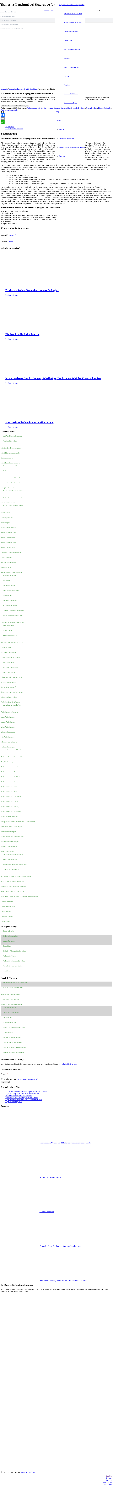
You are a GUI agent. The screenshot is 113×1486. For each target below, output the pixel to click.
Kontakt (109, 1412)
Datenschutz (107, 1416)
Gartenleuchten (91, 42)
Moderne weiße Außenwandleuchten (18, 1029)
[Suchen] (60, 179)
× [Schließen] (2, 1480)
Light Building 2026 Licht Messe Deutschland (22, 1027)
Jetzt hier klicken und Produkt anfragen (15, 39)
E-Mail (4, 1008)
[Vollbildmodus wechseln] (4, 1482)
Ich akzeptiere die (19, 1013)
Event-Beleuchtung (30, 23)
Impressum (108, 1418)
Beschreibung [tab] (10, 60)
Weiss (11, 175)
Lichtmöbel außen (104, 42)
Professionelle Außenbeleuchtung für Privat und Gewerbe (26, 1025)
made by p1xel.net (28, 1406)
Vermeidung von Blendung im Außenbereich (21, 1031)
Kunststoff (12, 169)
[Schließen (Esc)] (9, 1482)
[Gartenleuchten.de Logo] (25, 17)
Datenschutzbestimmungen (27, 1013)
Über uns (109, 1414)
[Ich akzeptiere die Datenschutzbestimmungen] (2, 1012)
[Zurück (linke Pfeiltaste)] (2, 1484)
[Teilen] (6, 1482)
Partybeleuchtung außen (9, 44)
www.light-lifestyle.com (67, 998)
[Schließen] (51, 188)
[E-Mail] (56, 1010)
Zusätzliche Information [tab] (14, 62)
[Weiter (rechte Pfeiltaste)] (4, 1484)
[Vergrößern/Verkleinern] (2, 1482)
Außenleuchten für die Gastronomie (40, 42)
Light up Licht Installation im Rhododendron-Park (23, 1033)
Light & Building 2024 (13, 1035)
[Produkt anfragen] (11, 229)
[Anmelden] (5, 1016)
